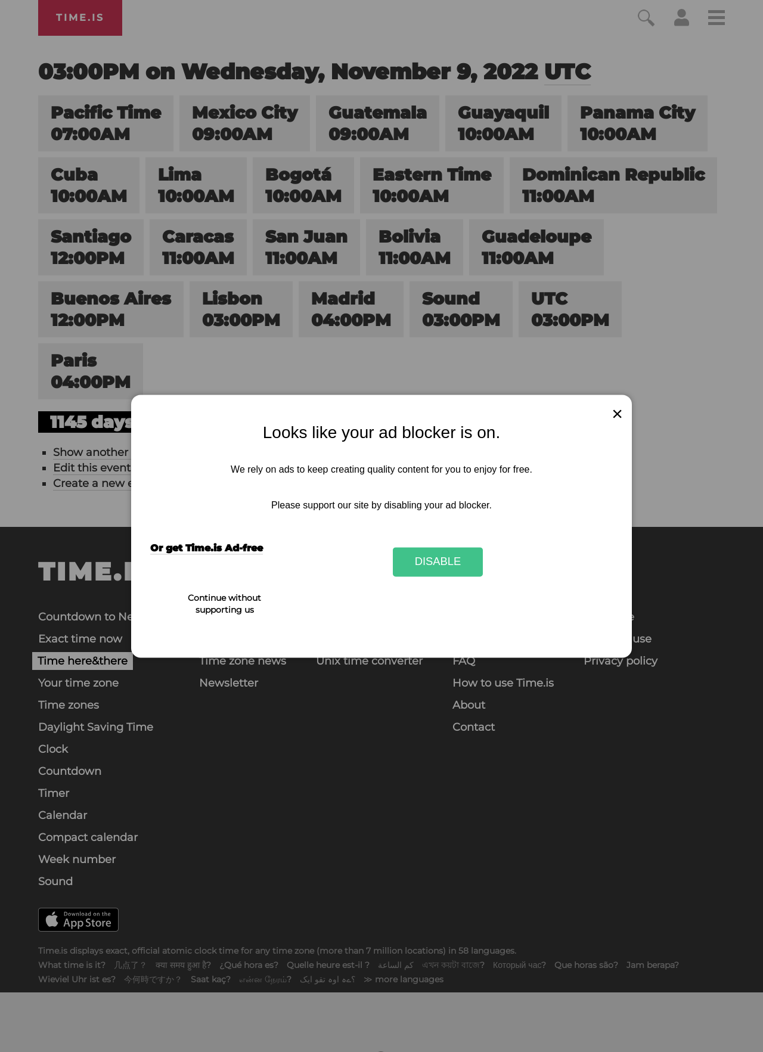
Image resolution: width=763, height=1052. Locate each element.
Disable (438, 562)
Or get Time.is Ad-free (206, 548)
